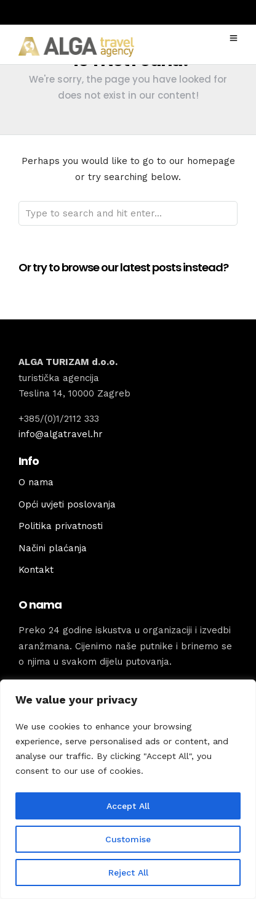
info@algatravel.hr (60, 434)
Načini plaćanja (52, 548)
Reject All (128, 872)
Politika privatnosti (60, 526)
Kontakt (36, 569)
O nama (36, 482)
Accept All (128, 806)
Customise (128, 839)
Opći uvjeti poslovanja (67, 504)
